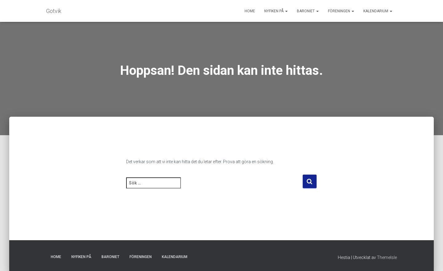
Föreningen (341, 11)
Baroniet (308, 11)
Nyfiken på (276, 11)
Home (250, 11)
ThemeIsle (387, 257)
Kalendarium (377, 11)
